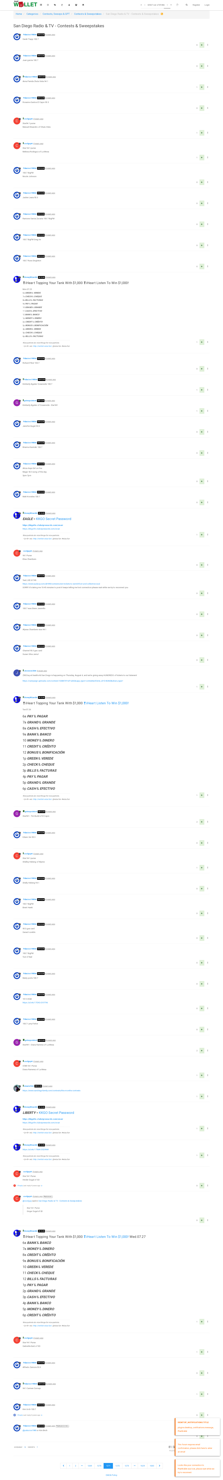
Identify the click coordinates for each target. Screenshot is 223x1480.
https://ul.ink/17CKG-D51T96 (35, 1002)
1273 (127, 1466)
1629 (142, 1466)
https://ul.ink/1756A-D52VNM (36, 1149)
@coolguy (48, 1196)
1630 (152, 1466)
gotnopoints (29, 401)
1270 (99, 1466)
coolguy (27, 119)
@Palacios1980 (62, 1426)
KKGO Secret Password (53, 519)
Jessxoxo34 (29, 671)
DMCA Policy (111, 1475)
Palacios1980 (29, 35)
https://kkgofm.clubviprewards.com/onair (43, 525)
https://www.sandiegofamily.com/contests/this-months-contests (51, 1090)
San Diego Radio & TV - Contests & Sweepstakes (60, 1201)
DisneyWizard (30, 277)
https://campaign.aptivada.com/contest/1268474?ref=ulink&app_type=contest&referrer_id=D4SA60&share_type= (73, 681)
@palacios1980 (29, 1430)
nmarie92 (28, 1086)
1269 (90, 1466)
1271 (108, 1466)
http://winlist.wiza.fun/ (42, 346)
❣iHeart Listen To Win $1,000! (106, 703)
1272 (117, 1466)
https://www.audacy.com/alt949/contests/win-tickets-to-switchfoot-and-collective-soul (61, 584)
